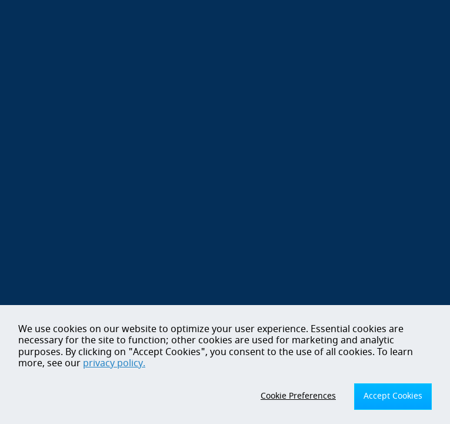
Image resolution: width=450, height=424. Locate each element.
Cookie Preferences (298, 396)
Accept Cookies (393, 396)
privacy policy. (114, 363)
